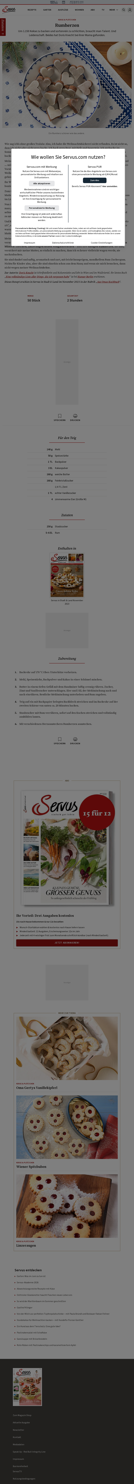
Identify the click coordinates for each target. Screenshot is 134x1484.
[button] (94, 180)
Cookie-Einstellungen (101, 242)
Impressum (29, 242)
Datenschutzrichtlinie (63, 242)
